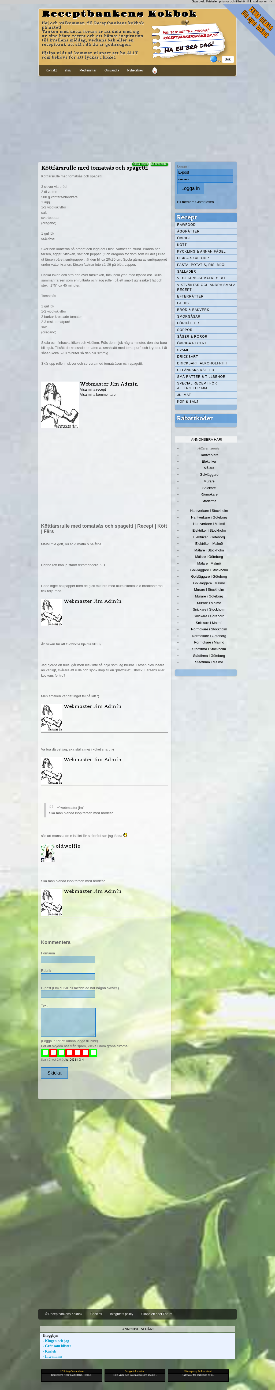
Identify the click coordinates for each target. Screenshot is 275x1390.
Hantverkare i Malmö (209, 524)
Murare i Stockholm (209, 590)
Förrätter (188, 323)
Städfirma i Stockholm (209, 649)
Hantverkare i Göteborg (209, 517)
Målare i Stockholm (209, 550)
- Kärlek (48, 1351)
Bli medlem (185, 202)
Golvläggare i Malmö (209, 583)
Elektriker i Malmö (209, 544)
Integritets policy (121, 1314)
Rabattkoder (195, 418)
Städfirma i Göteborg (209, 656)
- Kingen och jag (54, 1341)
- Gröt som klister (55, 1346)
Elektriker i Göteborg (209, 537)
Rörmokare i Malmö (209, 642)
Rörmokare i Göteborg (209, 636)
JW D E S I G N (74, 1059)
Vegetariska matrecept (201, 278)
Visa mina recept (93, 389)
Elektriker (209, 461)
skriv (68, 70)
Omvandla (112, 70)
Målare (209, 468)
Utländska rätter (195, 370)
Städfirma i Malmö (209, 662)
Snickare (209, 488)
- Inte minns (51, 1356)
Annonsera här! (206, 439)
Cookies (96, 1314)
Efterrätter (190, 296)
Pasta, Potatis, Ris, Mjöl (201, 265)
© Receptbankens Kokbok (63, 1314)
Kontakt (51, 70)
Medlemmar (87, 70)
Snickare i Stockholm (209, 609)
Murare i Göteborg (209, 596)
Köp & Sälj (187, 401)
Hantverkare (209, 455)
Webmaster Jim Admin (109, 384)
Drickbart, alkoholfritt (202, 363)
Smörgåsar (188, 316)
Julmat (184, 395)
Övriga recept (192, 343)
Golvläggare (209, 475)
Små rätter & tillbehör (201, 377)
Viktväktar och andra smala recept (206, 287)
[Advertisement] (137, 118)
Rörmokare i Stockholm (209, 629)
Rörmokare (209, 494)
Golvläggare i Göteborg (209, 576)
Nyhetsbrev (135, 70)
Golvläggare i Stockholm (209, 570)
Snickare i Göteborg (209, 616)
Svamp (183, 350)
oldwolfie (68, 846)
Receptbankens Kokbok (119, 14)
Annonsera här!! (138, 1329)
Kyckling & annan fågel (201, 251)
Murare (208, 481)
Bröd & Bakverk (193, 310)
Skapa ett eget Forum (156, 1314)
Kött (182, 245)
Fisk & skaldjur (193, 258)
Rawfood (186, 225)
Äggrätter (188, 231)
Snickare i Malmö (209, 623)
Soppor (184, 330)
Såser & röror (192, 336)
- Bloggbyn (49, 1336)
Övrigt (184, 238)
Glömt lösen (204, 202)
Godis (183, 303)
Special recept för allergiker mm (197, 386)
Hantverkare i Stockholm (209, 511)
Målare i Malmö (209, 563)
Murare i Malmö (209, 603)
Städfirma (209, 501)
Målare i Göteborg (209, 557)
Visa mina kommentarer (98, 395)
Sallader (186, 271)
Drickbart (187, 357)
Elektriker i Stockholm (209, 530)
